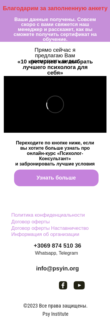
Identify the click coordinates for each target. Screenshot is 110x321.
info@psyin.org (57, 268)
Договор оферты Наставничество (50, 228)
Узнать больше (56, 178)
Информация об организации (45, 234)
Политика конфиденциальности (48, 215)
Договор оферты (30, 222)
